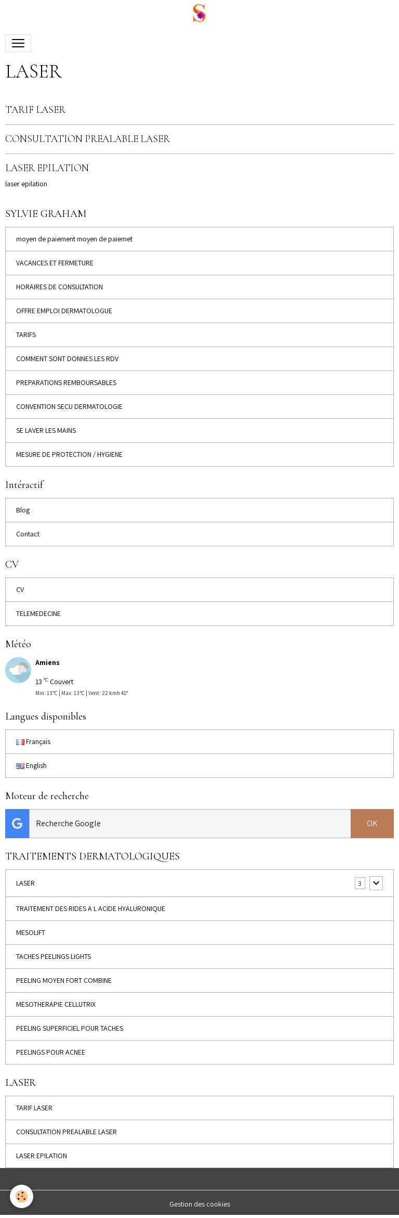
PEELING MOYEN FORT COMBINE (64, 980)
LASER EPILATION (47, 168)
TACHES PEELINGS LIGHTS (53, 956)
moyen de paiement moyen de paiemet (74, 238)
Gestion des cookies (199, 1204)
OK (372, 823)
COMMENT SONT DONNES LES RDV (67, 358)
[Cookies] (22, 1196)
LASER (25, 883)
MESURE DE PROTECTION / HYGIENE (69, 454)
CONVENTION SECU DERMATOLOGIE (69, 406)
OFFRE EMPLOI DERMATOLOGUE (64, 310)
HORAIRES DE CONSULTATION (59, 286)
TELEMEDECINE (38, 613)
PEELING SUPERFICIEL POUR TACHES (69, 1028)
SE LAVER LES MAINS (46, 430)
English (31, 765)
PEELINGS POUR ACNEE (50, 1052)
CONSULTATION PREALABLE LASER (87, 139)
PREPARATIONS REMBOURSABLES (66, 382)
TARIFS (26, 334)
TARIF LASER (35, 110)
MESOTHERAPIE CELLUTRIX (56, 1004)
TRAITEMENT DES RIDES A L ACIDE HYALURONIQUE (90, 908)
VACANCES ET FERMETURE (55, 262)
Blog (23, 510)
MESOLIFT (30, 932)
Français (33, 741)
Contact (27, 534)
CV (20, 589)
